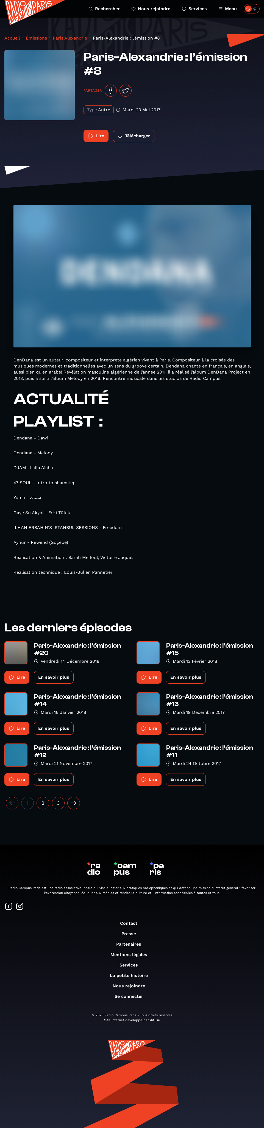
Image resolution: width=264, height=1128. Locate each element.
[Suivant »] (74, 803)
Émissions (36, 38)
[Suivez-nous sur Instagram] (19, 907)
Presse (131, 933)
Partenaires (131, 944)
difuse (155, 1020)
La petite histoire (131, 975)
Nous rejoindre (150, 8)
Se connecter (132, 996)
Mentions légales (131, 954)
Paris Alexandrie (70, 38)
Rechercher (104, 8)
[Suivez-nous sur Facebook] (8, 907)
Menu (227, 8)
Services (194, 8)
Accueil (12, 38)
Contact (131, 923)
